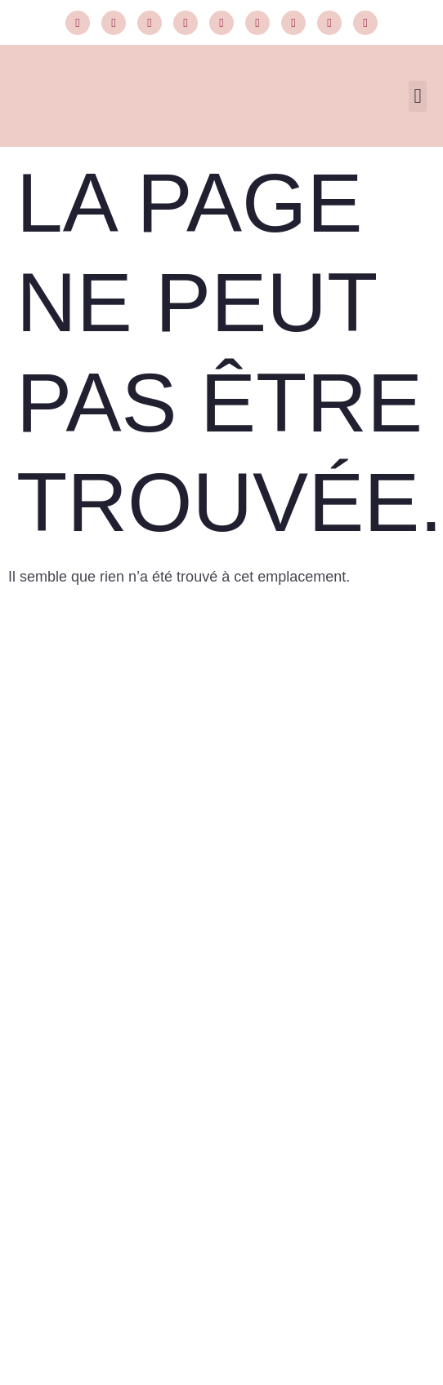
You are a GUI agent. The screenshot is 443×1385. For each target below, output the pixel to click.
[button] (418, 96)
